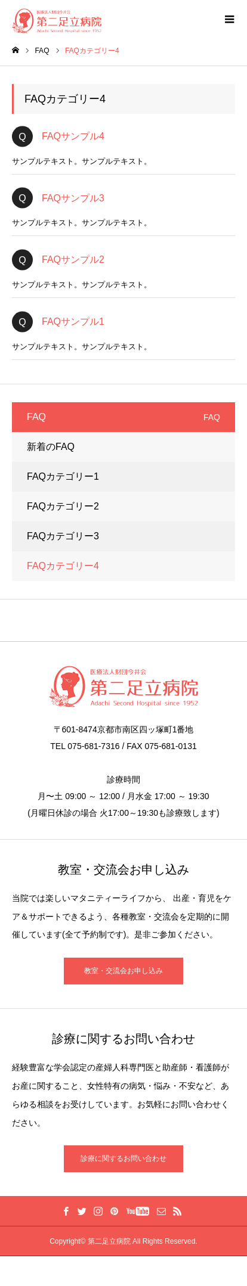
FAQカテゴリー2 (63, 506)
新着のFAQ (51, 447)
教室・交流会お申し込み (123, 971)
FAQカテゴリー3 (63, 536)
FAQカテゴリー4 (63, 566)
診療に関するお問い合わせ (123, 1158)
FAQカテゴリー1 (63, 476)
